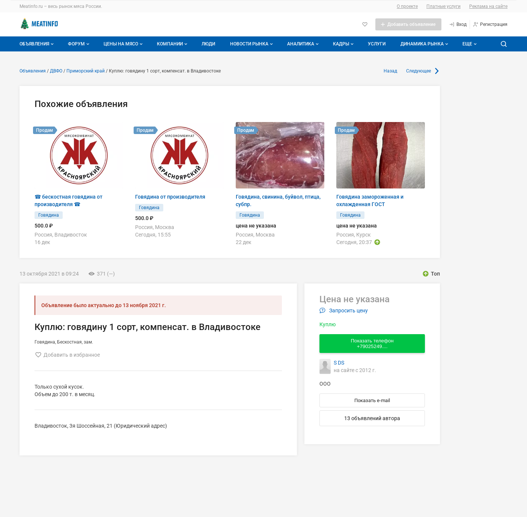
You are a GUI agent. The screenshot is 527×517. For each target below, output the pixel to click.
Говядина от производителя (170, 197)
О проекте (407, 6)
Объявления (37, 44)
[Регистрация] (490, 24)
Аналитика (303, 44)
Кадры (344, 44)
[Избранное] (365, 24)
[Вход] (458, 24)
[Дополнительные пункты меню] (469, 43)
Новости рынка (252, 44)
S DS (339, 363)
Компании (173, 44)
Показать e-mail (372, 400)
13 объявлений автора (372, 418)
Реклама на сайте (488, 6)
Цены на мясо (124, 44)
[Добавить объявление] (408, 24)
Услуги (376, 44)
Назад (390, 71)
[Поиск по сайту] (503, 43)
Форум (79, 44)
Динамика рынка (425, 44)
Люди (208, 44)
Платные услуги (443, 6)
